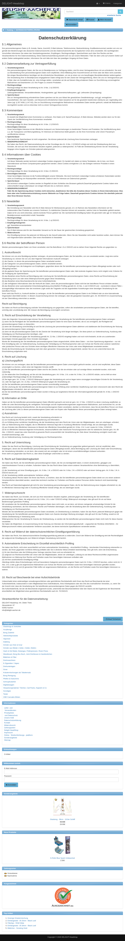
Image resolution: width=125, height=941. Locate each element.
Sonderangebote (10, 738)
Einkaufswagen (10, 749)
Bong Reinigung (9, 676)
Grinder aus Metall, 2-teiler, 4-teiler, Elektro (19, 648)
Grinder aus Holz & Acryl (12, 645)
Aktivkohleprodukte (10, 636)
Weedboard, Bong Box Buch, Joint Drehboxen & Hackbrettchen (27, 654)
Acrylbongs (7, 630)
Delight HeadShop (11, 730)
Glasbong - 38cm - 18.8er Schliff (62, 819)
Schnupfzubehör (9, 682)
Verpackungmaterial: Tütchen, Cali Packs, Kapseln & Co (25, 688)
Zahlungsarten (9, 728)
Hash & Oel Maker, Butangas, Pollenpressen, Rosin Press (25, 651)
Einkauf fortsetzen (113, 619)
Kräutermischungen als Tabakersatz (17, 673)
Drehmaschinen (9, 660)
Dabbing (6, 642)
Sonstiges (7, 691)
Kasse (90, 20)
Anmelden (71, 24)
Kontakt (7, 723)
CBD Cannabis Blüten (11, 697)
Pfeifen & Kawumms (11, 679)
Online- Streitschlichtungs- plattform (18, 735)
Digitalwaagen (8, 685)
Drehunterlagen (9, 666)
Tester (5, 694)
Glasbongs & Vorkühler (12, 626)
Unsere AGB (9, 718)
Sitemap (7, 740)
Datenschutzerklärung (12, 720)
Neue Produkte (10, 832)
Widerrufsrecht (10, 725)
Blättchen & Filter (9, 657)
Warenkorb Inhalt (74, 20)
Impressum (8, 733)
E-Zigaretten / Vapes (11, 663)
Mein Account (104, 20)
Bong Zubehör (8, 633)
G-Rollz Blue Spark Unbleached (62, 858)
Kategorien (117, 3)
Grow (5, 669)
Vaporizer (7, 639)
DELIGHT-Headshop (69, 937)
